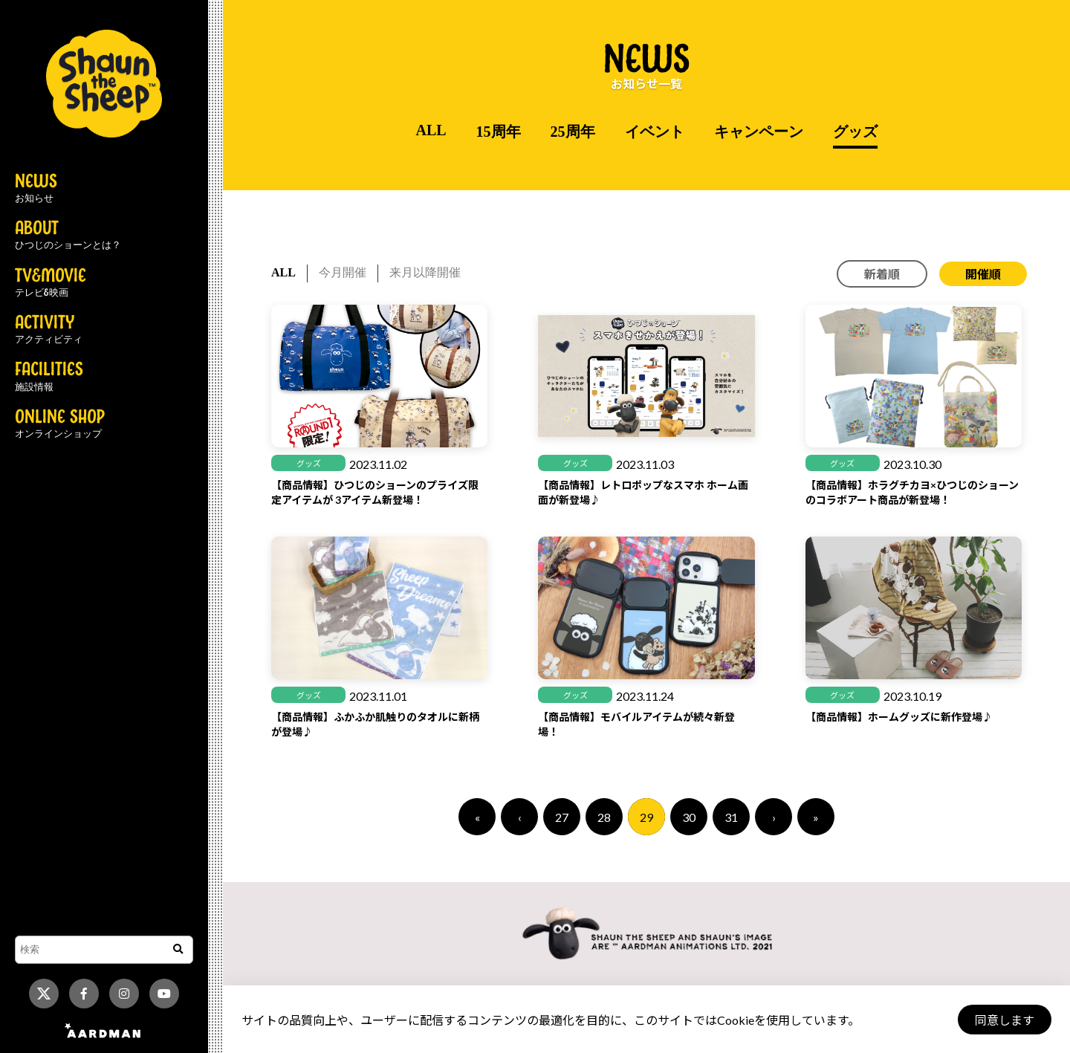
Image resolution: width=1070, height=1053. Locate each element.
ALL (430, 130)
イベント (654, 131)
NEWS (36, 189)
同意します (1004, 1020)
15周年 (498, 131)
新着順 (882, 274)
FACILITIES (49, 377)
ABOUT (68, 235)
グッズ (855, 131)
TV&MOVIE (50, 283)
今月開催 (342, 272)
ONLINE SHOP (60, 424)
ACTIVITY (48, 330)
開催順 (983, 274)
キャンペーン (758, 131)
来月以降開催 (425, 272)
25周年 (573, 131)
